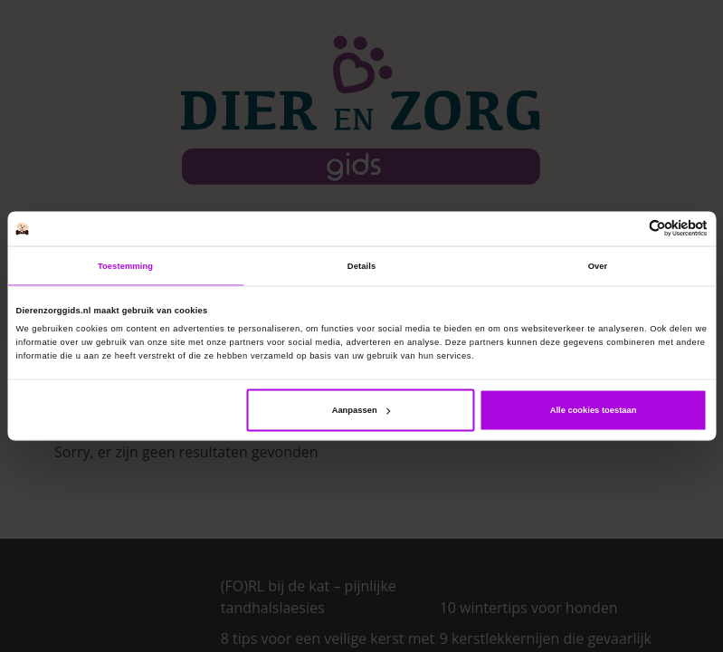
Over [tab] (598, 265)
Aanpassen (361, 410)
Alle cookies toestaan (593, 410)
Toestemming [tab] (125, 265)
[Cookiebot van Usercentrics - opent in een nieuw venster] (628, 228)
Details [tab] (361, 265)
